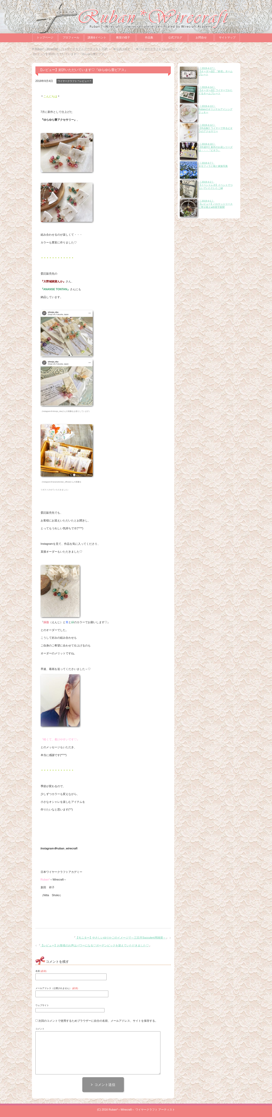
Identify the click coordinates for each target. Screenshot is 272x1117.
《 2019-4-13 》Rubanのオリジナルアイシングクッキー (215, 109)
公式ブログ (175, 37)
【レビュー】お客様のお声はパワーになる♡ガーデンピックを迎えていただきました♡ (94, 945)
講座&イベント (97, 37)
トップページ (45, 37)
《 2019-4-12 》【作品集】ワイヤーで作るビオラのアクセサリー (216, 128)
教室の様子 (123, 37)
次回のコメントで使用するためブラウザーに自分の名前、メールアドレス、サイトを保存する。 (98, 1020)
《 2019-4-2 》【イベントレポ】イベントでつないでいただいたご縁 (216, 185)
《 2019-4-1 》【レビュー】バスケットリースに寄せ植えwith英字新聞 (216, 203)
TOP (71, 48)
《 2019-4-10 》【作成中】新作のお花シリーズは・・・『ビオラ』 (216, 147)
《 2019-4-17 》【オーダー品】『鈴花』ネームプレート (216, 71)
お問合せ (201, 37)
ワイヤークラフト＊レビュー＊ (75, 81)
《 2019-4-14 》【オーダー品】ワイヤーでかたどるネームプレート (216, 90)
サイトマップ (227, 37)
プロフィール (71, 37)
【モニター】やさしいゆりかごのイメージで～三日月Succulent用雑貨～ (121, 937)
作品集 (149, 37)
